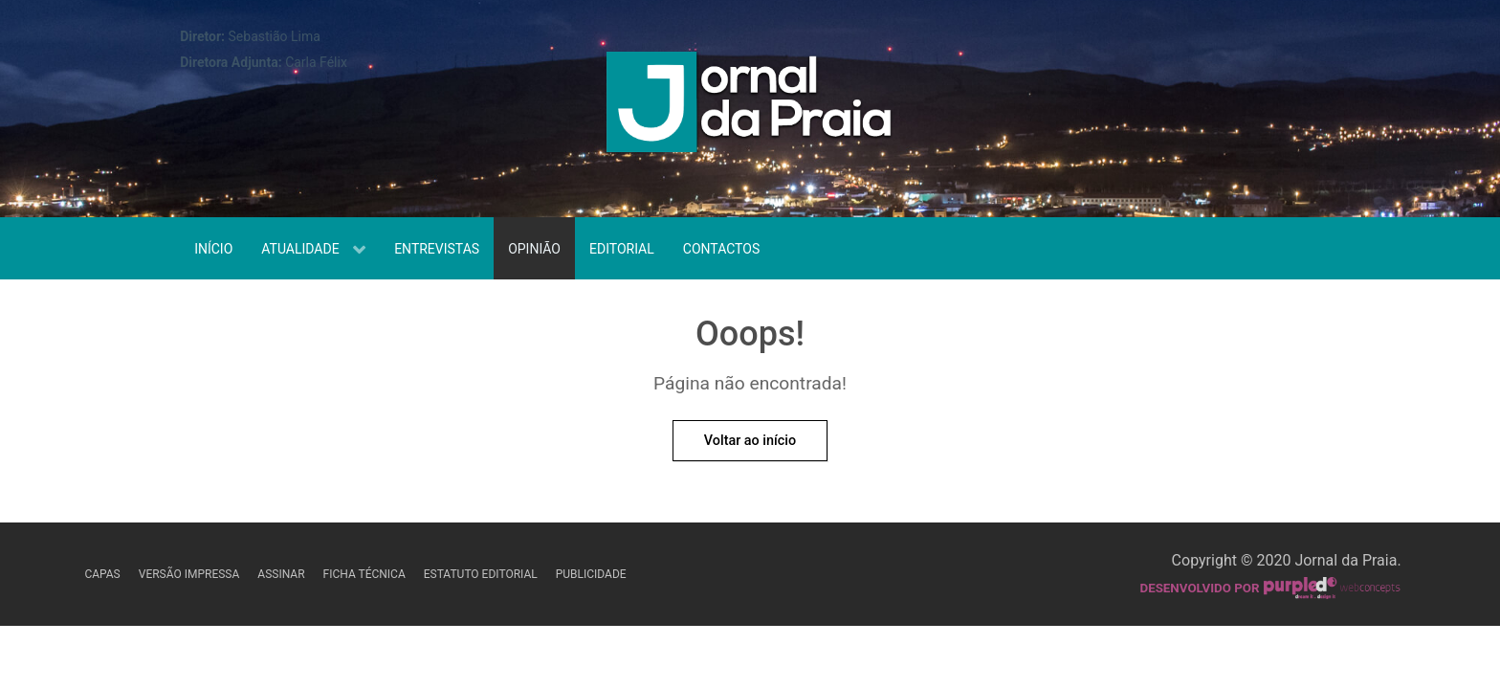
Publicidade (591, 574)
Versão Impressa (189, 574)
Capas (102, 574)
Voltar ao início (750, 441)
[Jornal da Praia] (750, 107)
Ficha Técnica (364, 574)
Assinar (280, 574)
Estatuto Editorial (481, 574)
